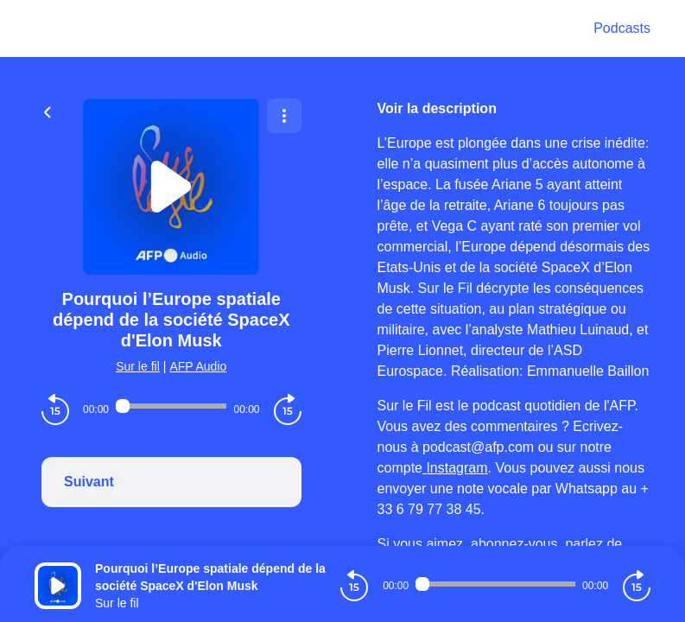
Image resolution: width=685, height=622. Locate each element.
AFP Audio (197, 366)
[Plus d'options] (284, 115)
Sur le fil (138, 366)
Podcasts (621, 28)
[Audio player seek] (171, 406)
